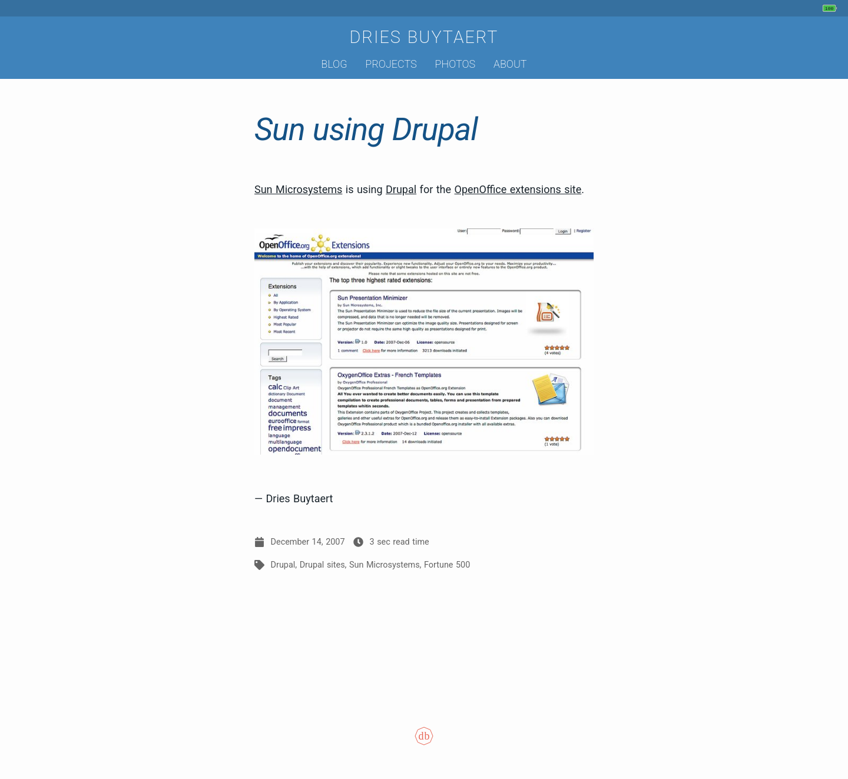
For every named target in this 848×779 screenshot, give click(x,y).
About (510, 64)
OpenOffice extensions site (518, 189)
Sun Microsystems (298, 189)
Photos (455, 64)
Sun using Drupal (366, 129)
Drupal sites (322, 565)
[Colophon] (424, 744)
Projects (390, 64)
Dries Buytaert (423, 37)
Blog (334, 64)
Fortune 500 (447, 565)
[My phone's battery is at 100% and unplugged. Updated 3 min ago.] (831, 8)
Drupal (401, 189)
